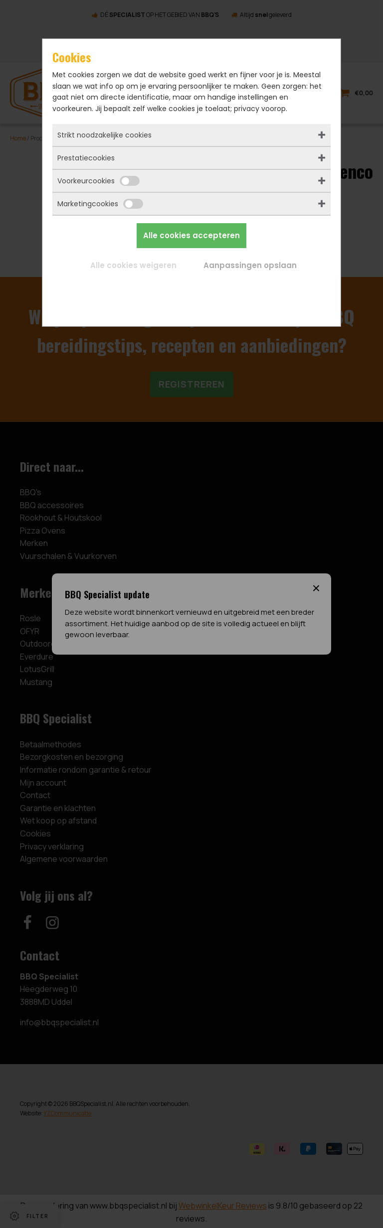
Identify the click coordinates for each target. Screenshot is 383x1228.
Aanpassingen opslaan (250, 265)
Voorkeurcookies (98, 181)
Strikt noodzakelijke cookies (104, 135)
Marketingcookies (100, 204)
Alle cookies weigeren (133, 265)
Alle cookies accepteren (191, 235)
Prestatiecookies (86, 158)
